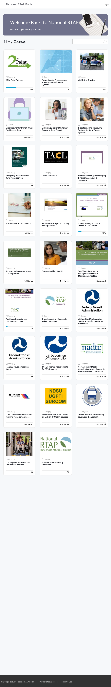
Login (106, 4)
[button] (19, 62)
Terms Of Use (66, 681)
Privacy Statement (47, 681)
